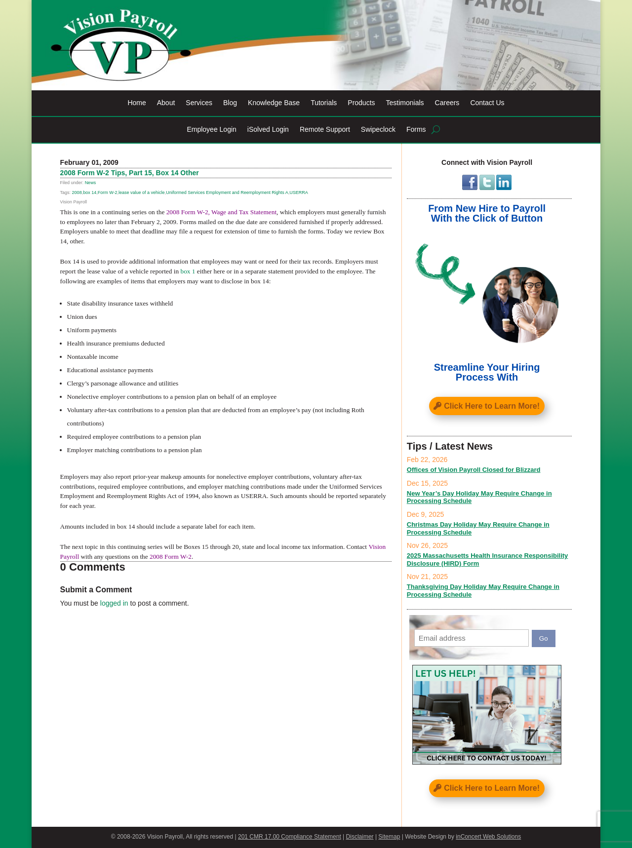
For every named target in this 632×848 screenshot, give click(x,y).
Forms (416, 129)
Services (199, 103)
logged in (114, 603)
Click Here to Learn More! (492, 406)
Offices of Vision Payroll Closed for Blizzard (474, 469)
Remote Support (325, 129)
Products (361, 103)
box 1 (187, 271)
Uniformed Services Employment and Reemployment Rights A (227, 192)
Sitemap (389, 836)
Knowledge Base (274, 103)
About (166, 103)
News (90, 182)
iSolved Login (268, 129)
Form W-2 (108, 192)
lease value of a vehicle (141, 192)
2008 (77, 192)
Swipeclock (378, 129)
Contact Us (487, 103)
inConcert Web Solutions (488, 836)
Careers (447, 103)
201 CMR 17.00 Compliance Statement (289, 836)
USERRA (298, 192)
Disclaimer (360, 836)
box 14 (89, 192)
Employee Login (211, 129)
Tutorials (324, 103)
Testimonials (405, 103)
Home (136, 103)
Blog (230, 103)
